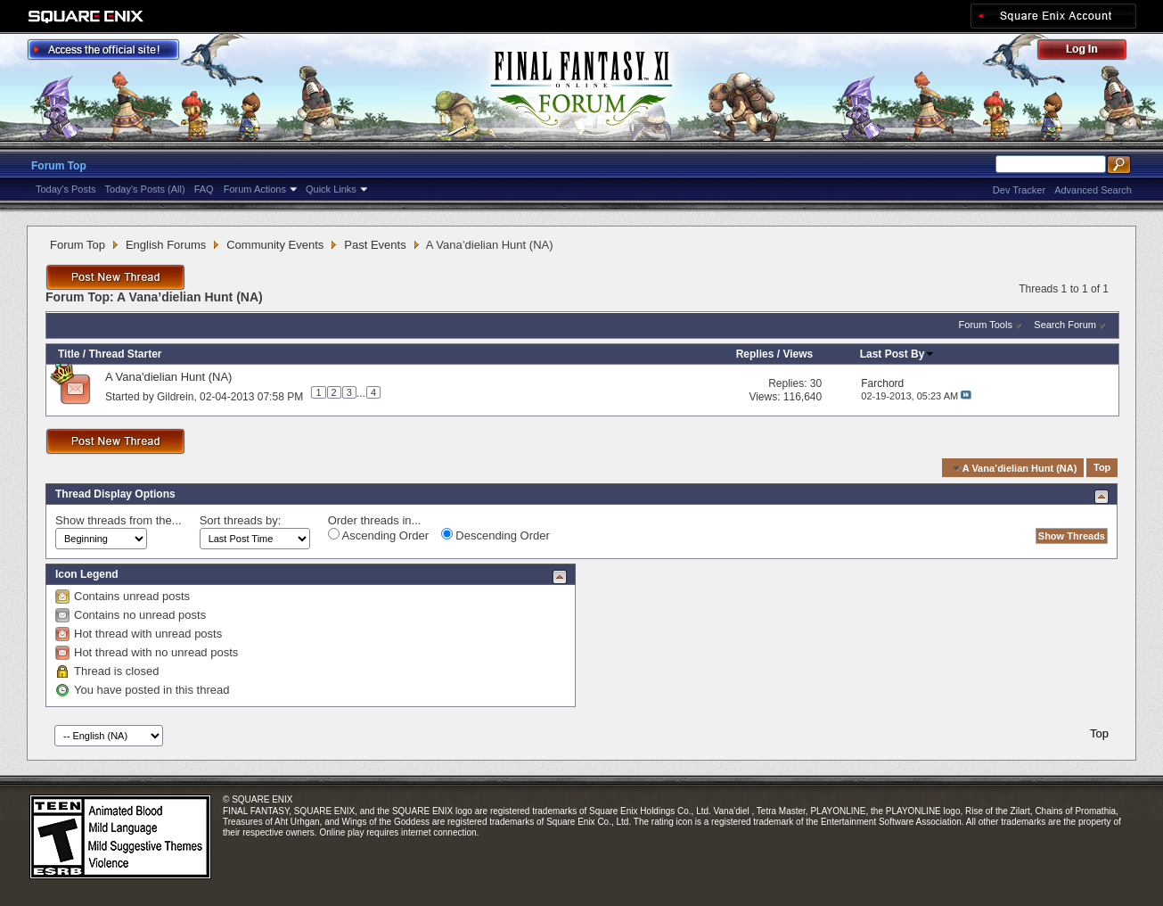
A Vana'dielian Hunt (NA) (168, 376)
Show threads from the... (118, 520)
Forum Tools (985, 324)
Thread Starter (124, 354)
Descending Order (495, 535)
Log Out (1090, 52)
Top (1101, 468)
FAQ (204, 189)
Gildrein (175, 396)
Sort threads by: (241, 520)
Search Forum (1065, 324)
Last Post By (898, 354)
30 (816, 383)
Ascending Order (378, 535)
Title (68, 354)
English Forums (166, 244)
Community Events (275, 244)
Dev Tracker (1019, 190)
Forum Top (58, 166)
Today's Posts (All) (145, 189)
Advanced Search (1093, 190)
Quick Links (331, 189)
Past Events (374, 244)
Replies (755, 354)
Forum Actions (255, 189)
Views (797, 354)
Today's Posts (66, 189)
